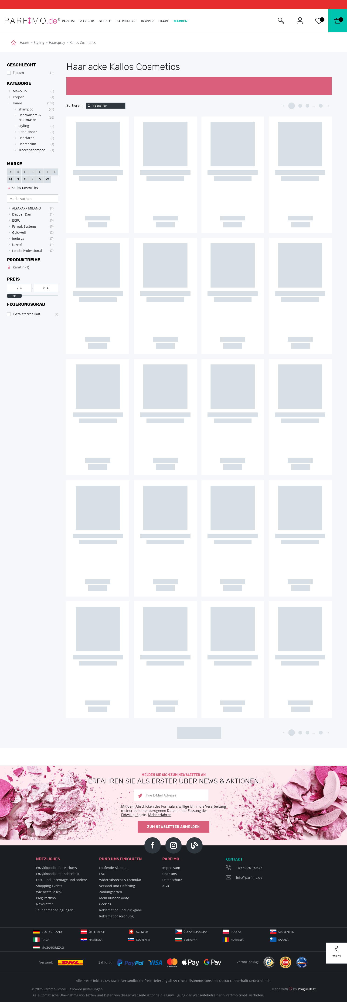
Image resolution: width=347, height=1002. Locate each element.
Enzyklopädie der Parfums (56, 867)
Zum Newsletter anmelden (173, 827)
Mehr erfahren (159, 814)
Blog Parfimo (46, 898)
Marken (180, 21)
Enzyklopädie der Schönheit (57, 874)
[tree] (30, 121)
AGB (165, 886)
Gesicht (105, 21)
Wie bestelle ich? (49, 892)
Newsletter (44, 904)
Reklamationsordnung (116, 916)
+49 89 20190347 (249, 867)
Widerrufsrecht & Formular (120, 880)
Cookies (105, 904)
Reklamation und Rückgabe (120, 910)
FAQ (102, 874)
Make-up (86, 21)
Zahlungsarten (110, 892)
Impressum (171, 867)
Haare (24, 42)
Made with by (294, 989)
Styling (39, 42)
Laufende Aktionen (114, 867)
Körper (147, 21)
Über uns (169, 874)
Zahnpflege (126, 21)
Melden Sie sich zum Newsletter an (173, 779)
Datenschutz (172, 880)
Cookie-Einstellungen (86, 989)
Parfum (68, 21)
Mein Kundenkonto (114, 898)
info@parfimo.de (249, 877)
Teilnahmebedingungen (54, 910)
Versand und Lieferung (117, 886)
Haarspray (57, 42)
